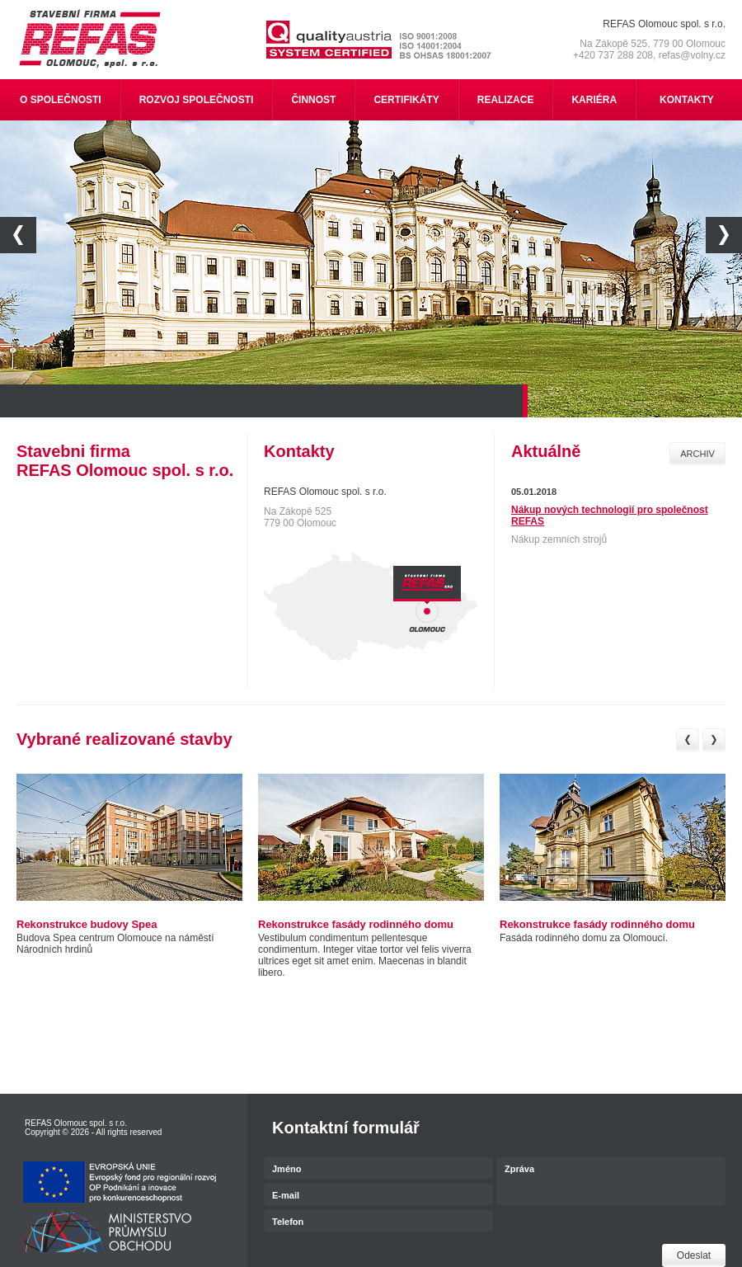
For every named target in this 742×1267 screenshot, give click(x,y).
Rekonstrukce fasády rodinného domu (355, 924)
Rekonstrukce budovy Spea (86, 924)
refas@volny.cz (692, 55)
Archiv (697, 454)
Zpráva (611, 1182)
